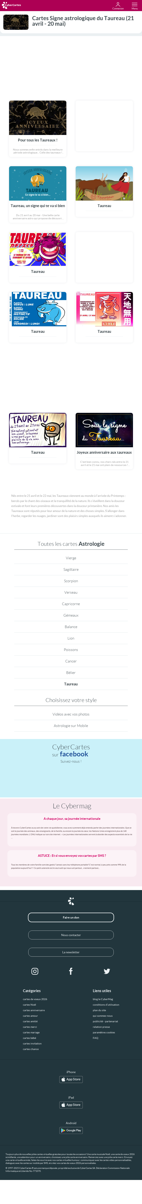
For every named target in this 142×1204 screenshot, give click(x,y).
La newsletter (71, 952)
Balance (71, 627)
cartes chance (31, 1049)
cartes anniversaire (34, 1010)
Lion (70, 638)
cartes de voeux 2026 (35, 999)
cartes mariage (31, 1032)
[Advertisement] (71, 66)
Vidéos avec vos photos (71, 714)
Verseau (70, 592)
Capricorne (71, 604)
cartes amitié (30, 1021)
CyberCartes (71, 750)
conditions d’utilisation (106, 1004)
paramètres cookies (104, 1032)
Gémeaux (70, 615)
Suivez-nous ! (71, 761)
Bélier (71, 673)
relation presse (101, 1026)
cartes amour (30, 1015)
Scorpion (71, 581)
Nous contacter (71, 935)
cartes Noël (29, 1004)
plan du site (99, 1010)
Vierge (71, 558)
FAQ (95, 1037)
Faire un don (71, 917)
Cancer (71, 661)
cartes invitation (32, 1043)
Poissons (71, 650)
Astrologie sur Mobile (71, 726)
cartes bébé (29, 1037)
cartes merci (30, 1026)
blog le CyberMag (103, 999)
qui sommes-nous (103, 1015)
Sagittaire (71, 569)
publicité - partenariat (105, 1021)
